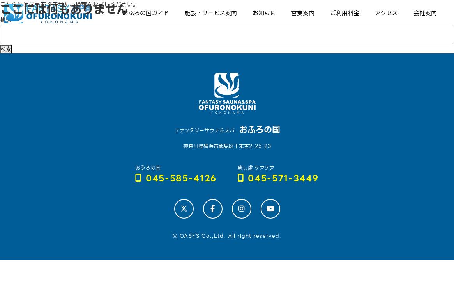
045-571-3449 (278, 178)
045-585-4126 (176, 178)
